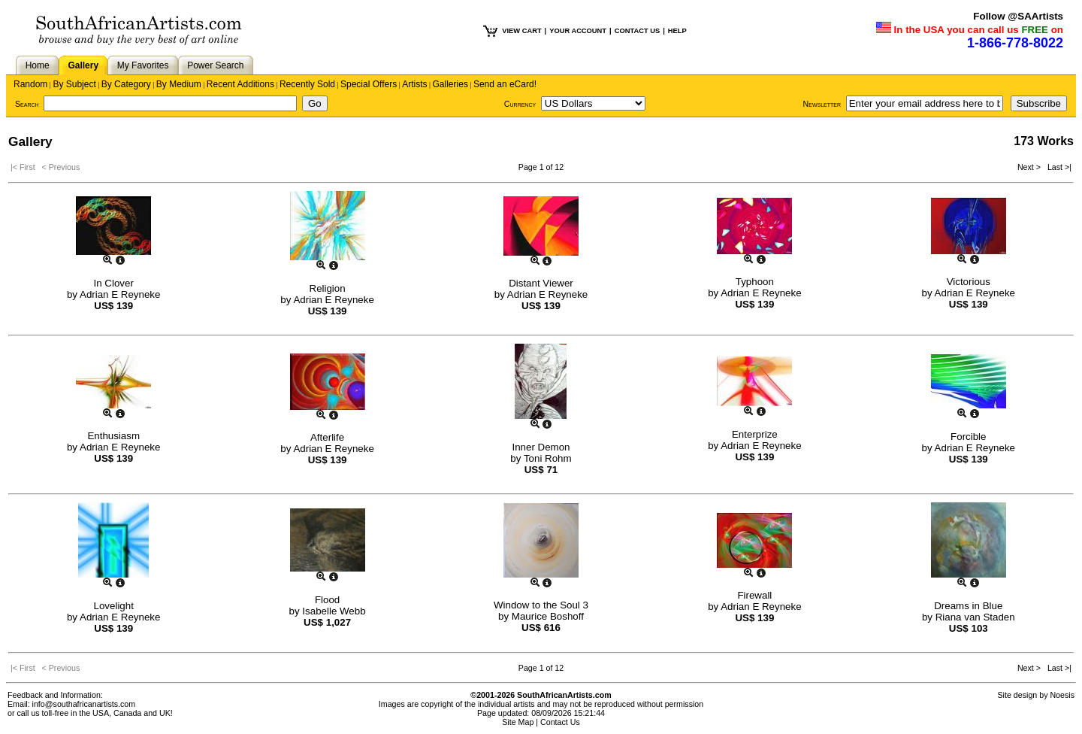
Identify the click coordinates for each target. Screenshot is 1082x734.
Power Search (215, 65)
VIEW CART (521, 31)
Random (30, 84)
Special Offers (368, 84)
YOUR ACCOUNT (577, 31)
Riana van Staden (975, 617)
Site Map (517, 721)
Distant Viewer (541, 283)
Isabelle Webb (333, 611)
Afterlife (327, 437)
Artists (414, 84)
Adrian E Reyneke (120, 294)
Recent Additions (240, 84)
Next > (1030, 166)
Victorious (968, 281)
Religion (328, 288)
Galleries (450, 84)
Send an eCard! (504, 84)
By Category (126, 84)
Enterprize (755, 434)
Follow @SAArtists (1018, 16)
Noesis (1062, 694)
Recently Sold (307, 84)
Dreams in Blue (968, 605)
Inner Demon (541, 447)
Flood (327, 599)
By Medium (178, 84)
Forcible (968, 436)
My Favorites (143, 65)
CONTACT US (637, 31)
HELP (677, 31)
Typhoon (755, 281)
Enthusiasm (113, 435)
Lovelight (114, 605)
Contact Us (560, 721)
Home (38, 65)
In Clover (114, 283)
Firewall (754, 595)
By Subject (74, 84)
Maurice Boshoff (548, 616)
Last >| (1057, 166)
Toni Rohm (548, 458)
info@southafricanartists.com (84, 703)
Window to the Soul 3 (541, 605)
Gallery (83, 65)
